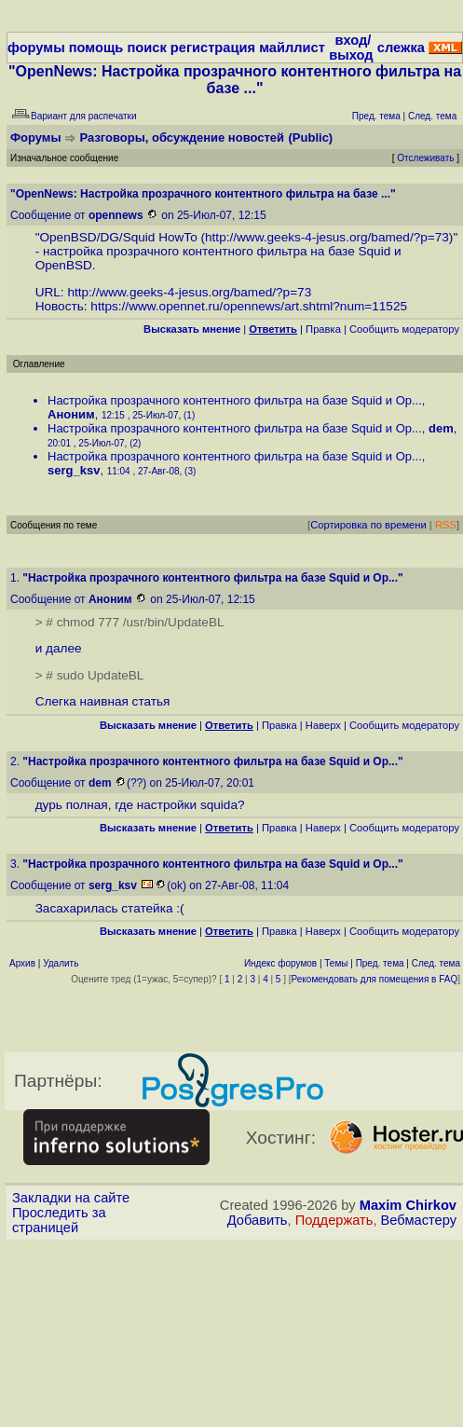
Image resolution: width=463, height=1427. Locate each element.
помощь (96, 47)
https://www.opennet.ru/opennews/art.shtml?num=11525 (248, 306)
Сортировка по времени (368, 524)
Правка (323, 329)
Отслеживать (425, 158)
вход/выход (351, 47)
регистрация (212, 47)
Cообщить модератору (404, 329)
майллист (292, 47)
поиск (146, 47)
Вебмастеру (418, 1220)
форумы (36, 47)
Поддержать (334, 1220)
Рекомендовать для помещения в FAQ (375, 979)
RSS (445, 524)
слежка (401, 47)
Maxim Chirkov (408, 1205)
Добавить (257, 1220)
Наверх (323, 725)
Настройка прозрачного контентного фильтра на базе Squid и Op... (235, 400)
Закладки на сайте (70, 1197)
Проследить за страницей (59, 1220)
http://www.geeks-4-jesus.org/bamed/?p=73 (327, 237)
